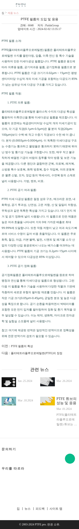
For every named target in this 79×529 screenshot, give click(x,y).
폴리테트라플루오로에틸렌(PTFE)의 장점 (36, 353)
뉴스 (28, 508)
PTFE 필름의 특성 (22, 346)
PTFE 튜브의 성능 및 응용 (66, 401)
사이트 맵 (55, 508)
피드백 (40, 508)
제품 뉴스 (13, 12)
